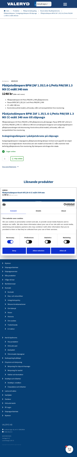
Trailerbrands (13, 325)
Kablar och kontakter (15, 374)
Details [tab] (38, 211)
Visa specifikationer (10, 167)
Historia (11, 316)
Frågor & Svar (10, 280)
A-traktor (11, 329)
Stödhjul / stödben (14, 383)
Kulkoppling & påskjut (13, 358)
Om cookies (12, 321)
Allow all (63, 251)
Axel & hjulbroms (11, 337)
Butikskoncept (10, 284)
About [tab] (63, 211)
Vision (10, 312)
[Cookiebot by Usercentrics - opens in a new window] (65, 204)
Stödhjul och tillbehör (13, 379)
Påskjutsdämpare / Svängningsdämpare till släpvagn (20, 13)
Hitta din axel (12, 346)
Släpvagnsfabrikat (11, 267)
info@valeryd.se (8, 432)
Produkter (16, 11)
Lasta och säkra (10, 391)
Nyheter (8, 263)
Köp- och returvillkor (15, 296)
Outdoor (8, 399)
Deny (14, 251)
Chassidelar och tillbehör (17, 387)
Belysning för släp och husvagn (19, 366)
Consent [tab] (13, 211)
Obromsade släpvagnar (16, 354)
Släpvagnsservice (11, 271)
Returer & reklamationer (17, 304)
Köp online (18, 158)
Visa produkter (13, 342)
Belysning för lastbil (15, 370)
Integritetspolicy (14, 300)
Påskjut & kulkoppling (30, 11)
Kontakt (8, 288)
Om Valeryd (12, 308)
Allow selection (38, 251)
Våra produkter (10, 275)
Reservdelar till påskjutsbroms (50, 11)
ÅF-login (8, 407)
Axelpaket (11, 350)
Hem (7, 11)
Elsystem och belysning (13, 362)
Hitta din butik (10, 403)
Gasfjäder (8, 395)
